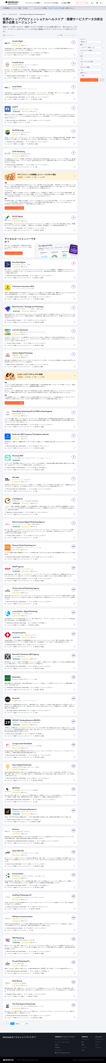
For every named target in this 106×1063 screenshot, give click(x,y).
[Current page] (22, 1024)
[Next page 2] (12, 1023)
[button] (92, 3)
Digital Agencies (13, 14)
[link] (51, 3)
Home (4, 14)
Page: (17, 1023)
